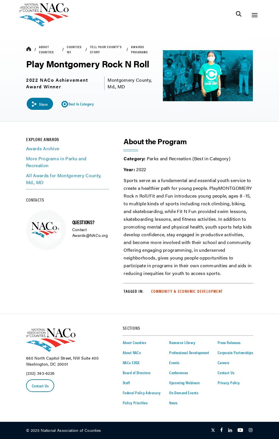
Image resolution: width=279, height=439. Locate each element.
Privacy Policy (229, 382)
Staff (126, 382)
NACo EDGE (131, 362)
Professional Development (189, 352)
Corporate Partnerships (235, 352)
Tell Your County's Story (106, 49)
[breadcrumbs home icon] (28, 49)
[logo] (44, 25)
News (173, 402)
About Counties (46, 49)
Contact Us (40, 386)
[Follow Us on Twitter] (213, 430)
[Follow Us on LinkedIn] (230, 430)
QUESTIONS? (83, 222)
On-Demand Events (183, 392)
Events (174, 362)
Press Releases (229, 342)
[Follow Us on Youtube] (240, 430)
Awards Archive (42, 148)
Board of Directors (137, 372)
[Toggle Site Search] (239, 15)
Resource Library (182, 342)
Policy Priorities (135, 402)
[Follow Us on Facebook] (221, 430)
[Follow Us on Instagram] (250, 430)
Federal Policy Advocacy (142, 392)
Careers (223, 362)
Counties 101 (74, 49)
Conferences (178, 372)
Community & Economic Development (187, 291)
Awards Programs (139, 49)
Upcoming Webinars (184, 382)
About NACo (132, 352)
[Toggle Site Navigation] (254, 15)
